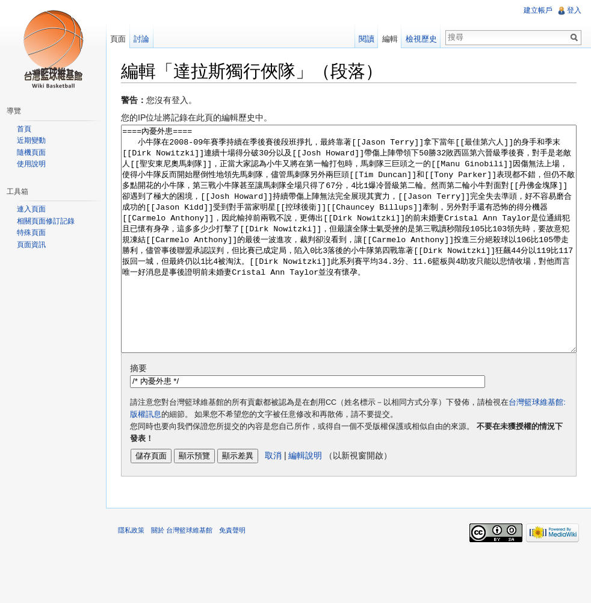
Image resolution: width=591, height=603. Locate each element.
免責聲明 (232, 575)
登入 (574, 10)
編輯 (390, 38)
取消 (273, 500)
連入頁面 (31, 209)
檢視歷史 (421, 38)
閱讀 (366, 38)
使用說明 (31, 164)
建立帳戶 (538, 10)
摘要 (138, 413)
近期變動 (31, 140)
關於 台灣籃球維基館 (181, 575)
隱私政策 (131, 575)
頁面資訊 (31, 244)
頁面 (118, 38)
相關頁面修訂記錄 (46, 221)
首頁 (24, 129)
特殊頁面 (31, 232)
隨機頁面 (31, 152)
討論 (141, 38)
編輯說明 (305, 500)
